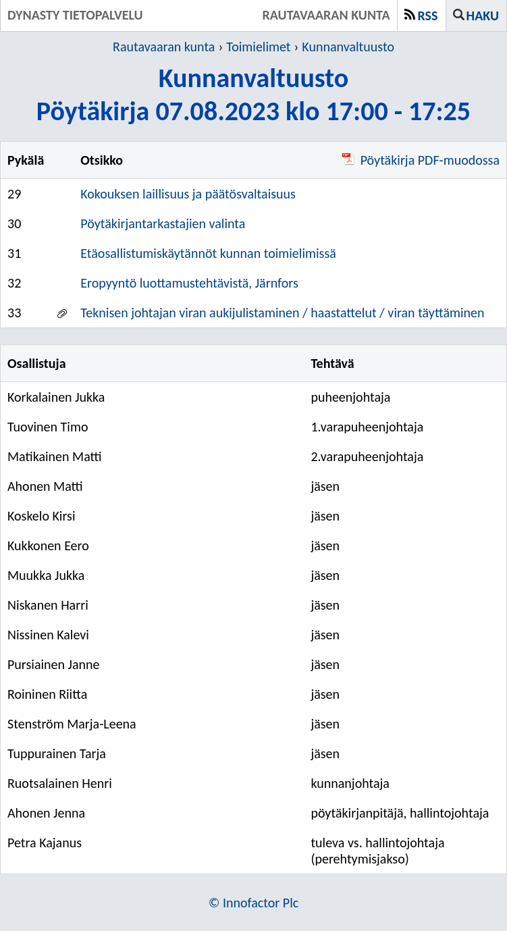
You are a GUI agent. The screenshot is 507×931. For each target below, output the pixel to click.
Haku (482, 15)
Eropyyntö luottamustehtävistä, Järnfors (189, 283)
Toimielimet (258, 46)
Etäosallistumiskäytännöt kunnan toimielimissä (208, 253)
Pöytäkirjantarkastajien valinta (162, 223)
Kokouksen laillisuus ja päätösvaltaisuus (188, 194)
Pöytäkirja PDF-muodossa (421, 160)
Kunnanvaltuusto (348, 46)
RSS (428, 15)
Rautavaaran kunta (164, 46)
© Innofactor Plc (254, 903)
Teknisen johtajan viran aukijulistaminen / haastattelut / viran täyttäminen (282, 312)
